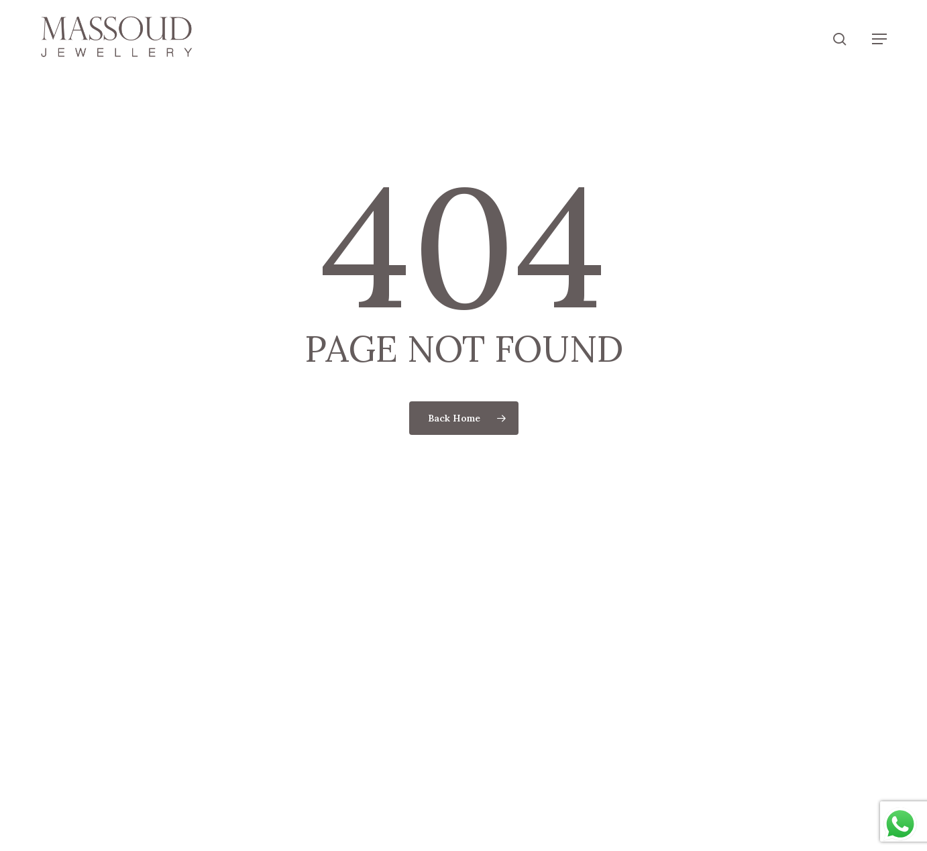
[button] (879, 39)
